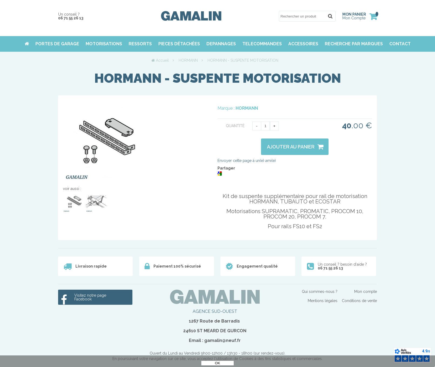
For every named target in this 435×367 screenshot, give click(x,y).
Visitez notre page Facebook (90, 297)
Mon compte (365, 291)
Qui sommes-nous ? (319, 291)
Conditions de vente (359, 301)
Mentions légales (322, 301)
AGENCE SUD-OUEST (215, 311)
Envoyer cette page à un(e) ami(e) (247, 160)
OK (217, 363)
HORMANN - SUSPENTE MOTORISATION (217, 78)
